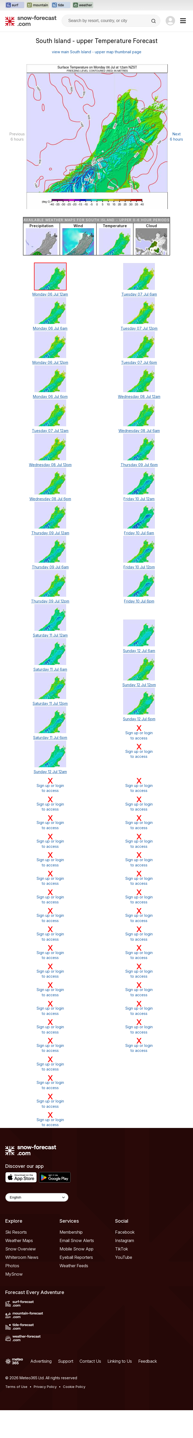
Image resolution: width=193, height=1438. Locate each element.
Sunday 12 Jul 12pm (139, 685)
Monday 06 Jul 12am (50, 294)
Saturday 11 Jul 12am (50, 635)
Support (65, 1361)
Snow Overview (20, 1248)
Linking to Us (119, 1361)
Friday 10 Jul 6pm (139, 601)
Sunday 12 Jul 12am (50, 771)
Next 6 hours (176, 136)
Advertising (41, 1361)
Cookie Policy (74, 1386)
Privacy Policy (45, 1386)
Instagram (124, 1240)
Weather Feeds (74, 1265)
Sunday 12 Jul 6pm (139, 719)
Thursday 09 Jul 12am (50, 533)
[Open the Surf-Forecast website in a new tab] (14, 5)
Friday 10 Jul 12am (139, 499)
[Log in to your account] (170, 20)
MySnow (14, 1274)
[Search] (154, 21)
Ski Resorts (16, 1232)
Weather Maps (19, 1240)
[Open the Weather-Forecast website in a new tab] (82, 5)
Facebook (125, 1232)
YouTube (123, 1257)
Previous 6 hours (17, 136)
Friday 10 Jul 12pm (139, 567)
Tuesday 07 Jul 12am (50, 430)
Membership (71, 1232)
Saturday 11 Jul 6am (50, 669)
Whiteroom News (21, 1257)
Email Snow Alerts (77, 1240)
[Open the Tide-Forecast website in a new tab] (60, 5)
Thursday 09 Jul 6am (50, 567)
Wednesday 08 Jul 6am (139, 430)
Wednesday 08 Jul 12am (139, 396)
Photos (12, 1265)
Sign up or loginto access (139, 732)
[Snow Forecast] (30, 20)
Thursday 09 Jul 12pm (50, 601)
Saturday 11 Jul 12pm (50, 703)
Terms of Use (16, 1386)
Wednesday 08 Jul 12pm (50, 464)
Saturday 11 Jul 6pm (50, 737)
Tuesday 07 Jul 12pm (139, 328)
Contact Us (90, 1361)
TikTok (121, 1248)
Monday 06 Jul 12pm (50, 362)
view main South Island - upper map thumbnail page (96, 52)
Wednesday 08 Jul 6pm (50, 499)
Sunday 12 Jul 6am (139, 650)
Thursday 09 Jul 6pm (139, 464)
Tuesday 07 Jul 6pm (139, 362)
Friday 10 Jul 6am (139, 533)
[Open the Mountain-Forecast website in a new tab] (37, 5)
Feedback (147, 1361)
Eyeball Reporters (76, 1257)
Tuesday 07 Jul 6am (139, 294)
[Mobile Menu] (183, 20)
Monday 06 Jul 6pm (50, 396)
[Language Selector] (36, 1197)
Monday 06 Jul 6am (50, 328)
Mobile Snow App (76, 1248)
